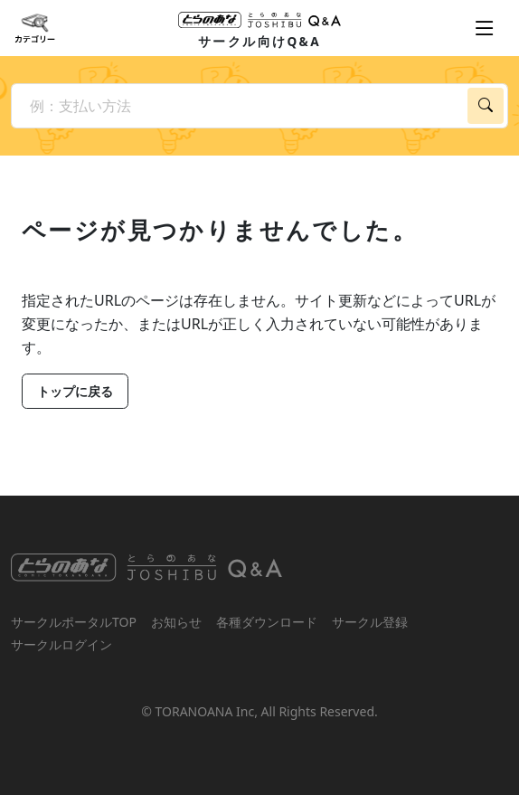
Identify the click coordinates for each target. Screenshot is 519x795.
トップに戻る (75, 391)
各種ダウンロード (266, 621)
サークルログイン (61, 644)
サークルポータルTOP (74, 621)
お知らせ (176, 621)
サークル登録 (370, 621)
